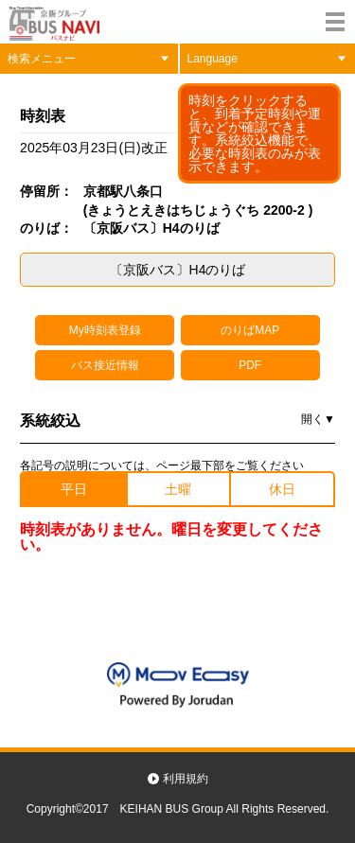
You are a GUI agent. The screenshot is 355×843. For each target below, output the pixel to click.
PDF (250, 365)
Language (212, 58)
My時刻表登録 (105, 330)
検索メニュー (42, 58)
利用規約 (185, 778)
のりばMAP (250, 330)
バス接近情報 (105, 365)
